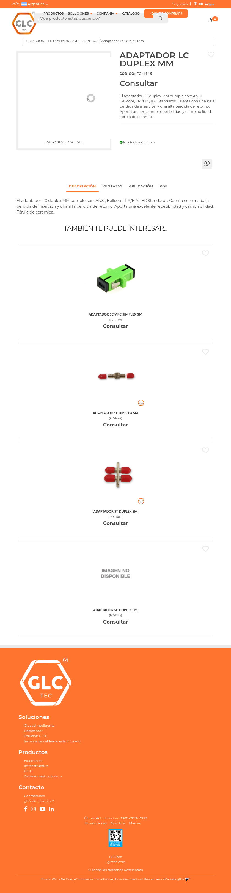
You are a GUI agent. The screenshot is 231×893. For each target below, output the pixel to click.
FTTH (28, 771)
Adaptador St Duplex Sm (116, 511)
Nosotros (118, 823)
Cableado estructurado (43, 776)
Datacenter (33, 731)
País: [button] (30, 4)
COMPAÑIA (107, 13)
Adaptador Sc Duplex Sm (115, 610)
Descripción (82, 186)
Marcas (135, 823)
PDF (163, 186)
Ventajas (113, 186)
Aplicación (141, 186)
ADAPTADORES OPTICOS (78, 41)
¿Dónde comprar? (39, 801)
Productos (53, 13)
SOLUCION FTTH (40, 41)
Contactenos (34, 796)
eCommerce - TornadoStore (93, 879)
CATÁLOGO (131, 13)
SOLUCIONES (80, 13)
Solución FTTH (36, 736)
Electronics (33, 761)
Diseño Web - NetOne (56, 879)
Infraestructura (36, 766)
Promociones (96, 823)
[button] (212, 3)
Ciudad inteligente (39, 725)
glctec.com (116, 862)
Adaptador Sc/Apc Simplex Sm (115, 314)
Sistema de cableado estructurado (52, 741)
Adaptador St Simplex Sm (115, 413)
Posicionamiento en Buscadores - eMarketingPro (149, 879)
